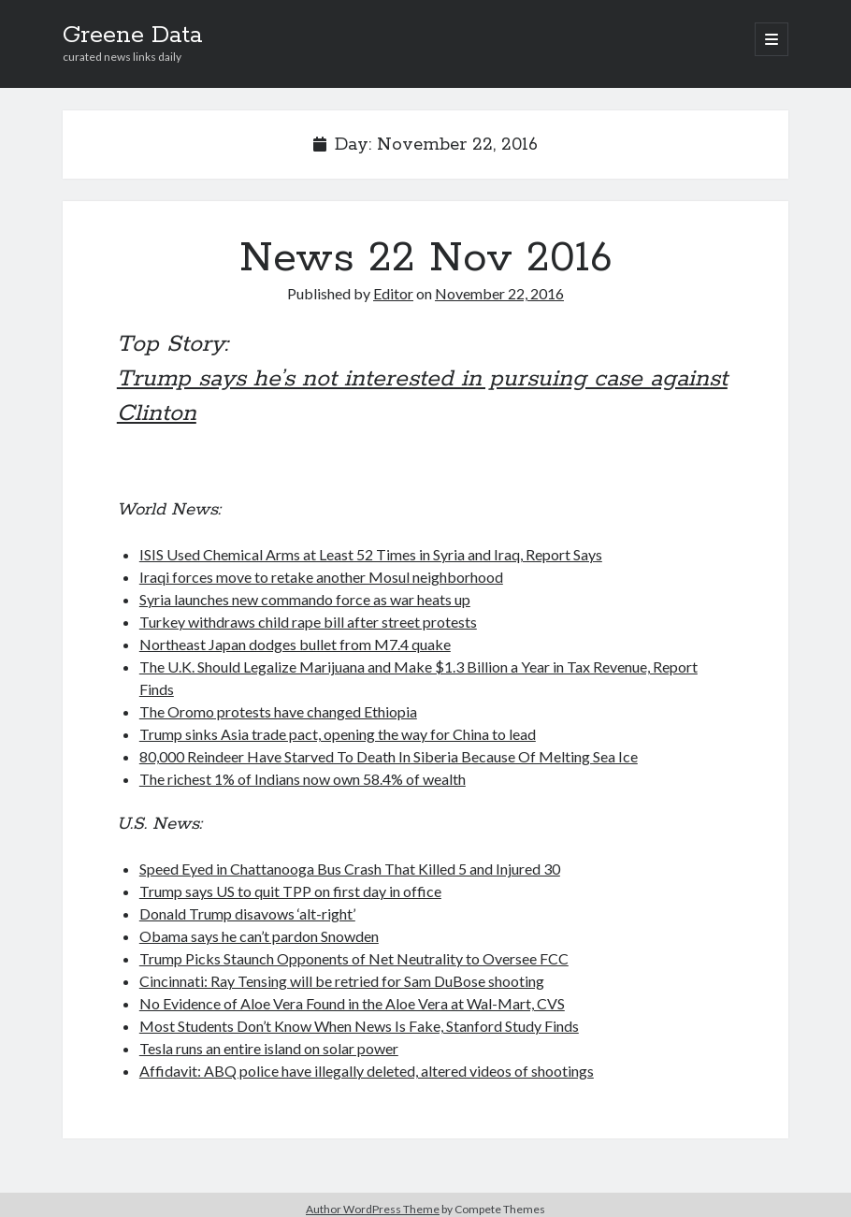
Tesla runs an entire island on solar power (268, 1048)
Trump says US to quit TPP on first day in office (290, 891)
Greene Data (132, 36)
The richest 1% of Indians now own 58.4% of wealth (302, 779)
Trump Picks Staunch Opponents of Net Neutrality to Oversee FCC (354, 958)
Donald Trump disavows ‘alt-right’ (247, 913)
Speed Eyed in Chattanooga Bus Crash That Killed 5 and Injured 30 (349, 868)
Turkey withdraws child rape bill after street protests (308, 621)
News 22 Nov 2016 (426, 258)
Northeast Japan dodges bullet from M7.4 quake (295, 644)
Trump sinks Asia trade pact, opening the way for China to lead (337, 734)
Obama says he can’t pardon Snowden (259, 936)
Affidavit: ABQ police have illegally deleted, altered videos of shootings (366, 1070)
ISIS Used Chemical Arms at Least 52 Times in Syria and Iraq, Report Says (370, 554)
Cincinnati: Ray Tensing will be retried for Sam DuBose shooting (341, 981)
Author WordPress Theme (373, 1209)
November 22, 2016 (499, 293)
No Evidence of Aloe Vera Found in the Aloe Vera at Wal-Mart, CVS (352, 1003)
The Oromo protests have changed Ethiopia (278, 711)
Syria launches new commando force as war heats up (304, 599)
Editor (393, 293)
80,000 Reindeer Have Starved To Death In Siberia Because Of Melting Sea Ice (388, 756)
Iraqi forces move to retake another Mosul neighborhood (321, 577)
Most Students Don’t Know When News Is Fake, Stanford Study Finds (359, 1026)
